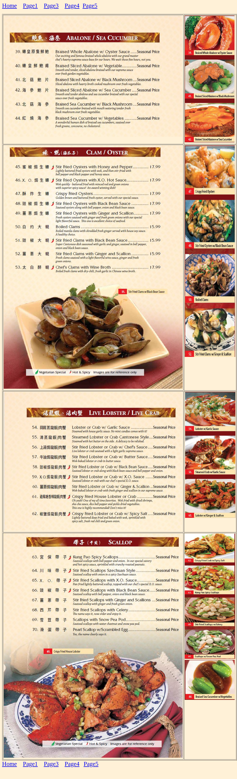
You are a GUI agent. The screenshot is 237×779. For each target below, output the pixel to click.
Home (9, 5)
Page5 (90, 5)
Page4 (72, 5)
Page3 (51, 5)
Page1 (30, 5)
